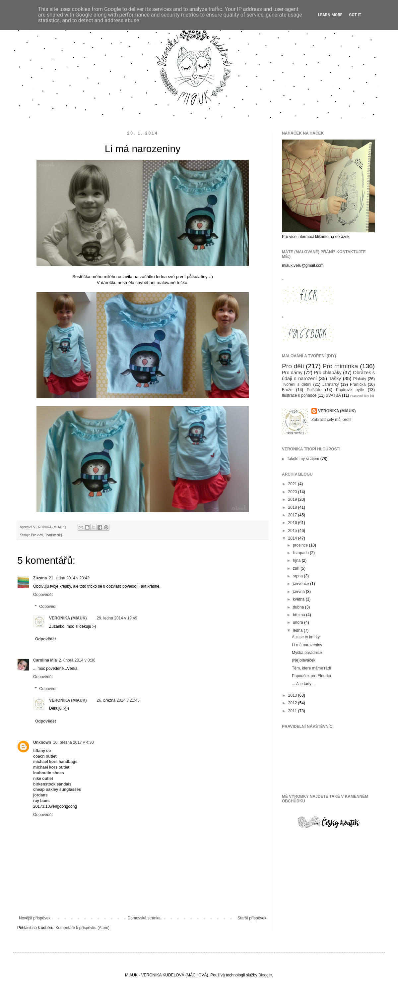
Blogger (265, 975)
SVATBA (333, 395)
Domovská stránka (144, 918)
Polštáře (314, 389)
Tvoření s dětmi (296, 384)
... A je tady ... (304, 683)
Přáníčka (357, 384)
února (298, 622)
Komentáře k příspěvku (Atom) (82, 927)
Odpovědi (47, 606)
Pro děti (37, 535)
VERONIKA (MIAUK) (68, 618)
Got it (355, 15)
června (299, 591)
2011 (293, 711)
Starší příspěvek (251, 918)
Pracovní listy (359, 395)
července (301, 583)
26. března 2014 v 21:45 (118, 700)
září (296, 568)
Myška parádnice (307, 652)
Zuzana (40, 578)
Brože (287, 389)
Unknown (42, 742)
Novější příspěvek (34, 918)
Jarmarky (330, 384)
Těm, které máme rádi (311, 668)
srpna (298, 576)
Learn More (330, 15)
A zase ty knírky (306, 637)
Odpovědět (43, 594)
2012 (293, 703)
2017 (293, 515)
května (299, 599)
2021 (293, 484)
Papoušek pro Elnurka (311, 675)
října (297, 560)
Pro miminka (340, 366)
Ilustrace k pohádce (299, 395)
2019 (293, 499)
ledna (298, 630)
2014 (293, 538)
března (299, 614)
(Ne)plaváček (303, 660)
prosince (301, 545)
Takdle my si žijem (303, 458)
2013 (293, 695)
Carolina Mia (45, 660)
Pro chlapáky (328, 372)
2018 (293, 507)
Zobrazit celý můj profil (331, 419)
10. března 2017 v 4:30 (73, 742)
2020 (293, 492)
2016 (293, 522)
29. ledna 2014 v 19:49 (117, 618)
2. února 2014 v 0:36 (77, 660)
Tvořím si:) (53, 535)
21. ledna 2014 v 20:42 (69, 578)
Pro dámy (292, 372)
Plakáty (359, 379)
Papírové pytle (350, 389)
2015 (293, 530)
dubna (299, 607)
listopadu (301, 553)
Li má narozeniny (307, 645)
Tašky (335, 378)
